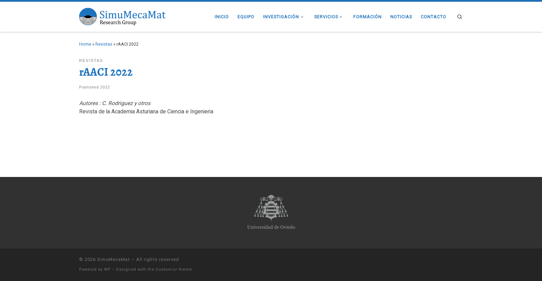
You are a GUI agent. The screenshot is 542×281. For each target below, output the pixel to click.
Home (85, 44)
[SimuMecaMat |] (122, 15)
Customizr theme (174, 269)
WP (107, 269)
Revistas (103, 44)
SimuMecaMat (113, 259)
